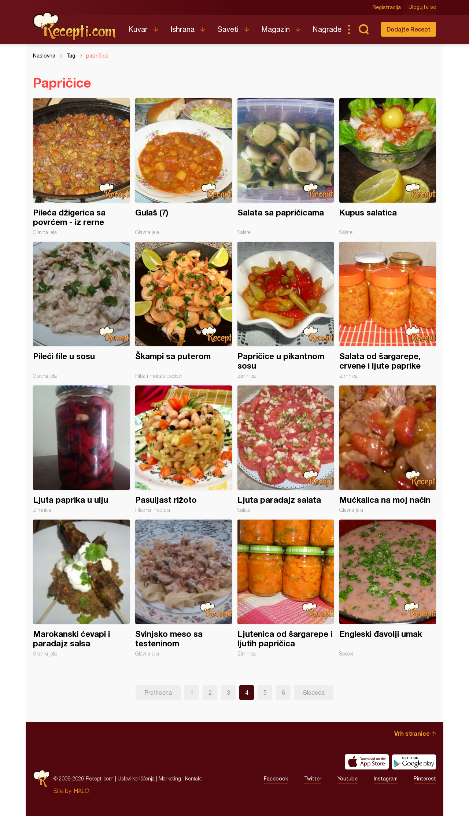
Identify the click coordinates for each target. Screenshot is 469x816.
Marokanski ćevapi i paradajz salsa (81, 588)
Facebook (276, 779)
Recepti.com (75, 26)
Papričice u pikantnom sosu (285, 310)
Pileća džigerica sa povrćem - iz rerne (81, 166)
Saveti (228, 29)
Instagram (386, 779)
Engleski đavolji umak (387, 588)
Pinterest (425, 779)
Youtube (347, 779)
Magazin (275, 29)
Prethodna (158, 692)
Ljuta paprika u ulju (81, 449)
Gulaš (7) (183, 166)
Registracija (387, 7)
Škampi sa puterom (183, 310)
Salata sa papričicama (285, 166)
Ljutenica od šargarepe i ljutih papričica (285, 588)
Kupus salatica (387, 166)
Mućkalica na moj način (387, 449)
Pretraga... (363, 29)
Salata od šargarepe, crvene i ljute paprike (387, 310)
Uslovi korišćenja (136, 778)
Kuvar (138, 29)
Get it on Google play (414, 761)
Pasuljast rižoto (183, 449)
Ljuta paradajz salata (285, 449)
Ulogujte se (422, 7)
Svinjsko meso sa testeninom (183, 588)
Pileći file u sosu (81, 310)
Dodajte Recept (409, 29)
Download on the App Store (367, 761)
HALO (81, 790)
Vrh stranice (412, 733)
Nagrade (327, 29)
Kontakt (193, 778)
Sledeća (314, 692)
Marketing (170, 778)
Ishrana (182, 29)
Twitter (312, 779)
